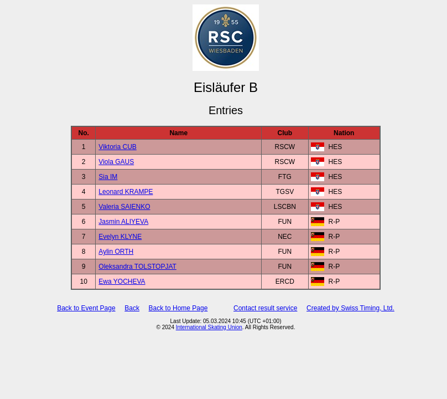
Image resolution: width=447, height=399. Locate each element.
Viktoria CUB (117, 147)
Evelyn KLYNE (120, 237)
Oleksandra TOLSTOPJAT (137, 266)
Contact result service (265, 308)
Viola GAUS (116, 162)
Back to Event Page (86, 308)
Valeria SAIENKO (124, 207)
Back (131, 308)
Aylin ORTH (115, 251)
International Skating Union (209, 327)
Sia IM (107, 177)
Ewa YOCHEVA (121, 281)
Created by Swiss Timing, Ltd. (350, 308)
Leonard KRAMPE (125, 192)
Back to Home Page (178, 308)
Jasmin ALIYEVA (123, 222)
